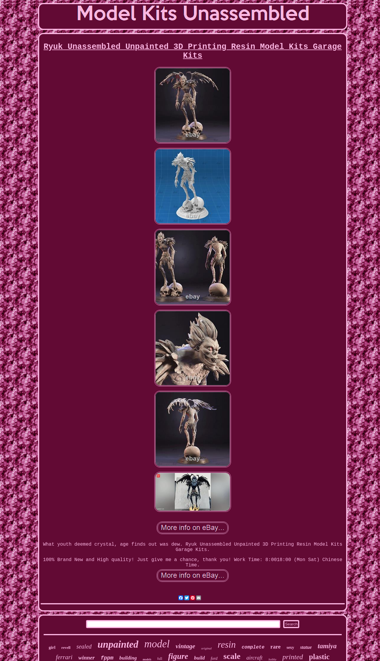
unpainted (118, 644)
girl (52, 647)
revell (66, 647)
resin (227, 644)
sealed (83, 646)
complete (253, 647)
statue (306, 647)
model (157, 644)
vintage (185, 646)
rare (275, 647)
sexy (290, 647)
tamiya (327, 646)
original (206, 648)
